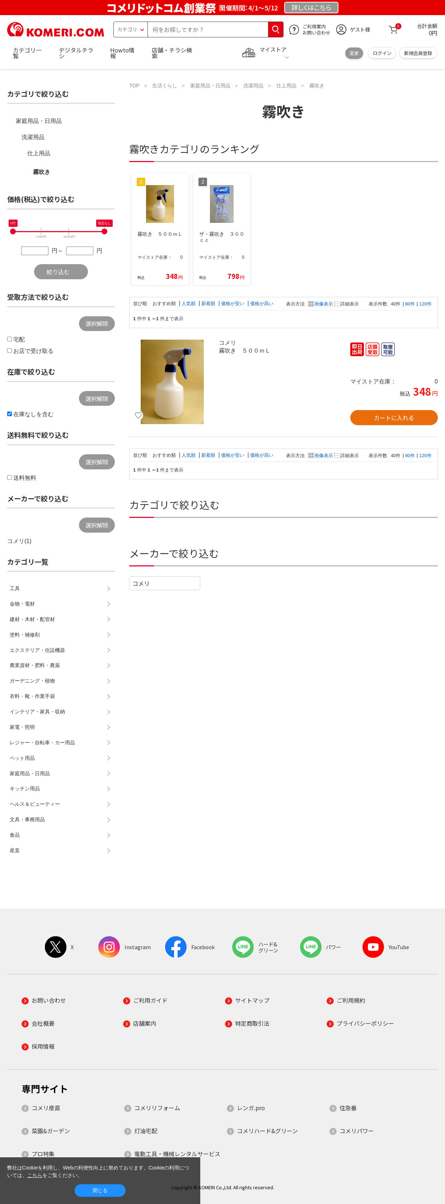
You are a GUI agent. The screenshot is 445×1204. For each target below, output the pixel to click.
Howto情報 (122, 53)
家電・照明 (22, 727)
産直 (15, 850)
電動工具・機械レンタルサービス (177, 1154)
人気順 (189, 303)
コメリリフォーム (157, 1108)
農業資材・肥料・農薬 (35, 665)
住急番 (348, 1108)
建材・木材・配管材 (32, 619)
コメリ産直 (46, 1108)
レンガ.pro (251, 1108)
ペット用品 (22, 758)
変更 (354, 53)
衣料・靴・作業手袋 (32, 696)
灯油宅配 (145, 1131)
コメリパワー (356, 1131)
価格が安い (233, 303)
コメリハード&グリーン (267, 1131)
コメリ (141, 583)
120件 (425, 304)
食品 (15, 835)
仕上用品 (38, 153)
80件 (410, 304)
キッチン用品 (25, 788)
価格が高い (261, 303)
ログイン (382, 53)
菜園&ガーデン (51, 1131)
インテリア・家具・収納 (37, 711)
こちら (34, 1175)
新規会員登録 (418, 53)
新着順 (209, 303)
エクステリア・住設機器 (37, 650)
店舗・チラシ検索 (172, 53)
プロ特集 (43, 1154)
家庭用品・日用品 (39, 121)
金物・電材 (22, 604)
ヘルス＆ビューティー (35, 804)
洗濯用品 (33, 137)
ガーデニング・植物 (32, 681)
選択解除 (96, 323)
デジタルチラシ (76, 53)
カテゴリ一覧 (27, 53)
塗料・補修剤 (25, 635)
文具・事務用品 (27, 819)
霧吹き (41, 172)
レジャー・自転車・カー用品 (42, 742)
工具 (15, 588)
